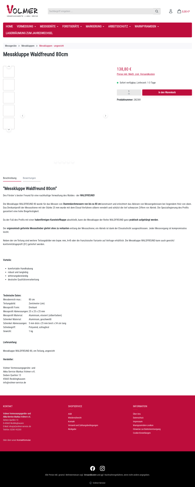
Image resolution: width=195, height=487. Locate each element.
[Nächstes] (106, 115)
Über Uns (137, 414)
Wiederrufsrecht (75, 417)
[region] (57, 116)
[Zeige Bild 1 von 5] (56, 161)
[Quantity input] (129, 92)
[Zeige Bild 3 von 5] (64, 161)
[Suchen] (156, 11)
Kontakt (71, 421)
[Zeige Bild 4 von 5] (68, 161)
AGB (70, 414)
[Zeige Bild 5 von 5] (73, 161)
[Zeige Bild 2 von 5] (60, 161)
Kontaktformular (23, 440)
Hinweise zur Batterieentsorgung (147, 429)
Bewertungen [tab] (29, 178)
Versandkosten (90, 475)
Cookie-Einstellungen (142, 433)
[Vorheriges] (23, 115)
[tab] (12, 178)
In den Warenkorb (167, 92)
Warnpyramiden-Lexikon (143, 425)
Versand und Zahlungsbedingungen (83, 425)
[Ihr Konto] (171, 11)
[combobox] (100, 11)
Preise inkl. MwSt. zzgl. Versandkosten (136, 74)
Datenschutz (138, 417)
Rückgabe (72, 429)
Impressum (138, 421)
